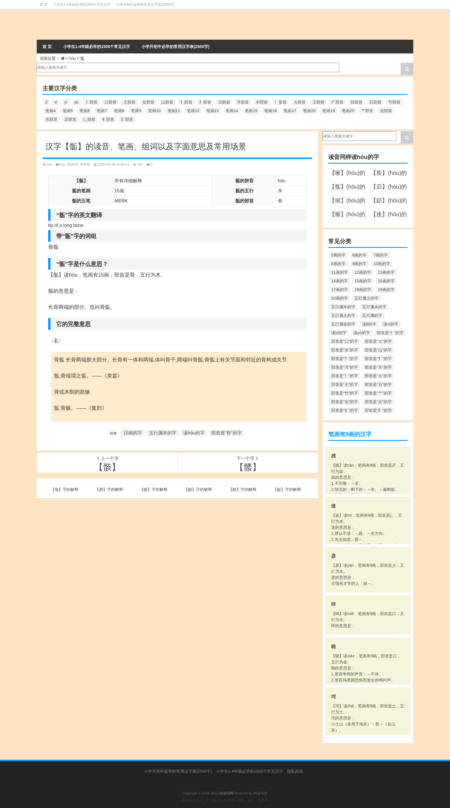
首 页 (43, 5)
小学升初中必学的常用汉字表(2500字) (145, 5)
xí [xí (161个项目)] (55, 102)
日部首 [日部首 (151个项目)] (224, 102)
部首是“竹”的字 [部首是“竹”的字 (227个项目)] (344, 393)
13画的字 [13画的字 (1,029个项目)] (386, 272)
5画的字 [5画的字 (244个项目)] (338, 255)
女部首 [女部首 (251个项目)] (148, 102)
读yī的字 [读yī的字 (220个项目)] (338, 332)
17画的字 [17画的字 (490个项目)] (339, 289)
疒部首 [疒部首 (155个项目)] (337, 102)
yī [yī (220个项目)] (65, 102)
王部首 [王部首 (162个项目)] (319, 102)
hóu (49, 164)
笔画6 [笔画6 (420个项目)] (84, 110)
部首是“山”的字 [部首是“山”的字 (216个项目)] (378, 350)
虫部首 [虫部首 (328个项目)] (386, 110)
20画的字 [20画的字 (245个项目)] (339, 298)
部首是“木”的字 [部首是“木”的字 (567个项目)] (378, 367)
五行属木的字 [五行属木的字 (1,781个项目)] (343, 307)
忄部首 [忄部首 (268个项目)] (186, 102)
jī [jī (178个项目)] (46, 102)
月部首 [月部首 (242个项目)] (243, 102)
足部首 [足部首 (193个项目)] (70, 119)
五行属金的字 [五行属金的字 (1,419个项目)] (343, 324)
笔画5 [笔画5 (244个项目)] (68, 110)
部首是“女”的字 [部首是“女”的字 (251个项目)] (344, 350)
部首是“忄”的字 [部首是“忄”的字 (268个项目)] (344, 358)
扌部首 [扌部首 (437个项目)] (205, 102)
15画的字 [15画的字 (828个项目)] (362, 281)
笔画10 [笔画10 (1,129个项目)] (154, 110)
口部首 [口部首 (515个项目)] (110, 102)
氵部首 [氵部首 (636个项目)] (281, 102)
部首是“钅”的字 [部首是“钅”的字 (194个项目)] (344, 410)
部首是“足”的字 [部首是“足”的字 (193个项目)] (378, 401)
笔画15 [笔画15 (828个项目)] (251, 110)
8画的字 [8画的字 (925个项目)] (338, 263)
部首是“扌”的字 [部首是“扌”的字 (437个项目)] (378, 358)
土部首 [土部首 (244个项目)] (129, 102)
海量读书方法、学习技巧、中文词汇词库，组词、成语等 (225, 800)
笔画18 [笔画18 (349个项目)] (309, 110)
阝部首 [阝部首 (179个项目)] (127, 119)
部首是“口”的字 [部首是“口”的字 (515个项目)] (344, 341)
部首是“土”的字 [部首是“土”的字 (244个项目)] (378, 341)
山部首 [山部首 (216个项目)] (167, 102)
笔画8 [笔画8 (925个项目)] (119, 110)
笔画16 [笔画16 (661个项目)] (270, 110)
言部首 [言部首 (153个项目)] (51, 119)
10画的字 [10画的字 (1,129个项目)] (381, 263)
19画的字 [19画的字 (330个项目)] (386, 289)
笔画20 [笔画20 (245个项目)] (348, 110)
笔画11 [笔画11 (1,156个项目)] (174, 110)
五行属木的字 (162, 432)
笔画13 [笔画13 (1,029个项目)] (212, 110)
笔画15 (72, 164)
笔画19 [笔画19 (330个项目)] (328, 110)
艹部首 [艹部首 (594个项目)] (367, 110)
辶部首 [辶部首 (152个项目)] (89, 119)
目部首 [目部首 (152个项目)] (356, 102)
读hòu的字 (194, 432)
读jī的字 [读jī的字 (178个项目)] (369, 324)
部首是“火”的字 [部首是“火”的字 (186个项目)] (378, 376)
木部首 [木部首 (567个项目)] (262, 102)
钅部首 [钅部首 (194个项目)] (108, 119)
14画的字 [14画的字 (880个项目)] (339, 281)
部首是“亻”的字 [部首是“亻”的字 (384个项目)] (390, 332)
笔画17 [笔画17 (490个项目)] (290, 110)
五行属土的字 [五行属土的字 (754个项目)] (366, 298)
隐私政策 (295, 771)
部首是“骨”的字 (226, 432)
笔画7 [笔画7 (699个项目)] (102, 110)
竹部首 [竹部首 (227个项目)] (394, 102)
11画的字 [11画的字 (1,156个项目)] (339, 272)
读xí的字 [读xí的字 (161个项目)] (390, 324)
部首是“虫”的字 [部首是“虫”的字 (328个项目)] (344, 401)
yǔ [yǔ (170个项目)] (76, 102)
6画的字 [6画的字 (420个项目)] (359, 255)
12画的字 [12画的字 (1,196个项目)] (362, 272)
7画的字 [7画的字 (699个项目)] (380, 255)
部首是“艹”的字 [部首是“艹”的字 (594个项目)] (378, 393)
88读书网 (260, 793)
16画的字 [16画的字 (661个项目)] (386, 281)
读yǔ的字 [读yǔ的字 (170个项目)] (361, 332)
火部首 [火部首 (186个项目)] (300, 102)
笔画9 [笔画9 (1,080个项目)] (136, 110)
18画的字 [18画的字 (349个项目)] (362, 289)
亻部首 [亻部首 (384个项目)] (92, 102)
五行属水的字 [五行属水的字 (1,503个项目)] (374, 307)
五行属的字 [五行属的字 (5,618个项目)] (372, 315)
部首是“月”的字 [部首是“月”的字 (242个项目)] (344, 367)
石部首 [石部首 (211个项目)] (375, 102)
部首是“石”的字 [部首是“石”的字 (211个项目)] (378, 384)
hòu (72, 58)
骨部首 (85, 164)
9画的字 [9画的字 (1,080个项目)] (359, 263)
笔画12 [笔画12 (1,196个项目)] (193, 110)
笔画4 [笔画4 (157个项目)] (50, 110)
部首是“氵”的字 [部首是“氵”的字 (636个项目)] (344, 376)
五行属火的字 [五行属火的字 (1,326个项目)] (343, 315)
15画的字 (132, 432)
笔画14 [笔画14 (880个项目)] (232, 110)
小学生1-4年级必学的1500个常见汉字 (81, 5)
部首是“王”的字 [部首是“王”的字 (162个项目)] (344, 384)
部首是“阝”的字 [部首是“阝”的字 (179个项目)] (378, 410)
